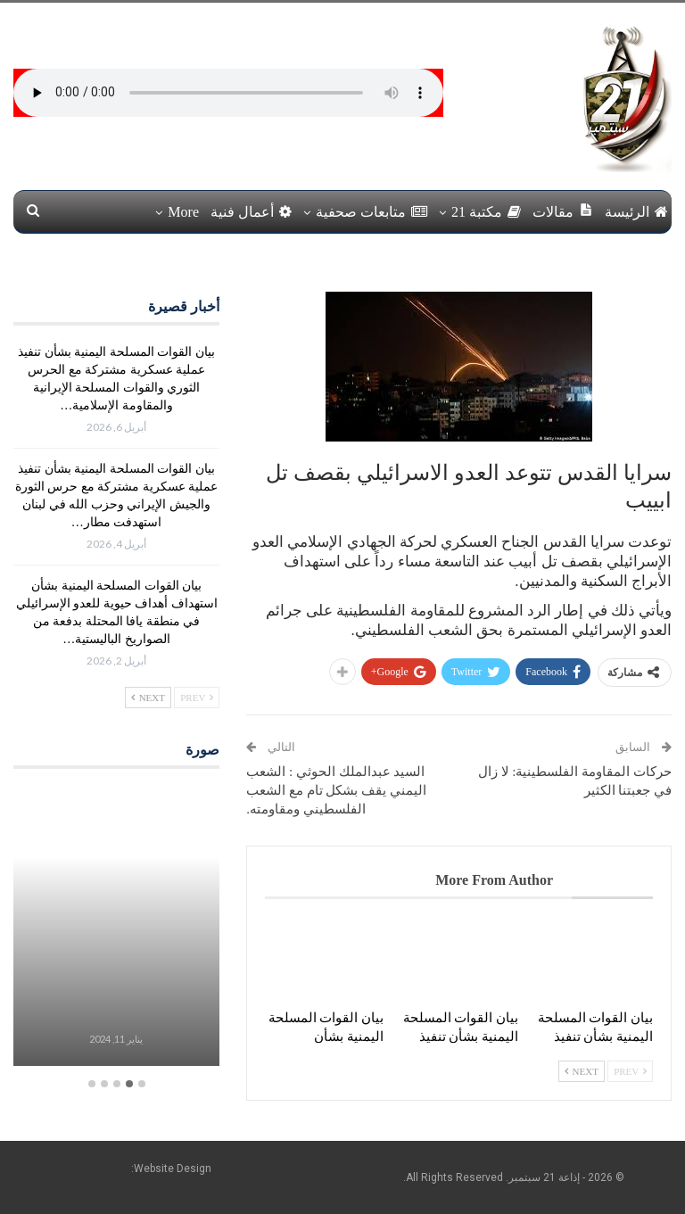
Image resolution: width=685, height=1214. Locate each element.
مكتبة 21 (486, 211)
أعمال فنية (251, 211)
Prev (630, 1071)
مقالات (562, 210)
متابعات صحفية (371, 211)
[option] (115, 928)
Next (581, 1071)
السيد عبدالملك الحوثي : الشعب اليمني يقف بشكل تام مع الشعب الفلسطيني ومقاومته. (336, 790)
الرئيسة (636, 211)
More (183, 211)
